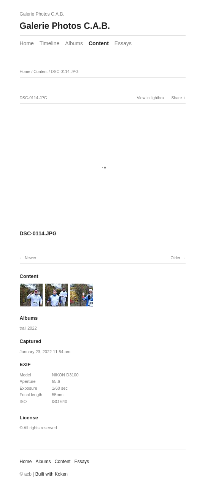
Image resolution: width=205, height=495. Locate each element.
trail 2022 (28, 328)
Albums (74, 43)
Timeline (49, 43)
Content (99, 43)
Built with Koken (51, 474)
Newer (30, 257)
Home (27, 43)
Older (175, 257)
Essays (123, 43)
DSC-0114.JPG (64, 71)
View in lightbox (151, 97)
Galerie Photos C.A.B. (65, 26)
